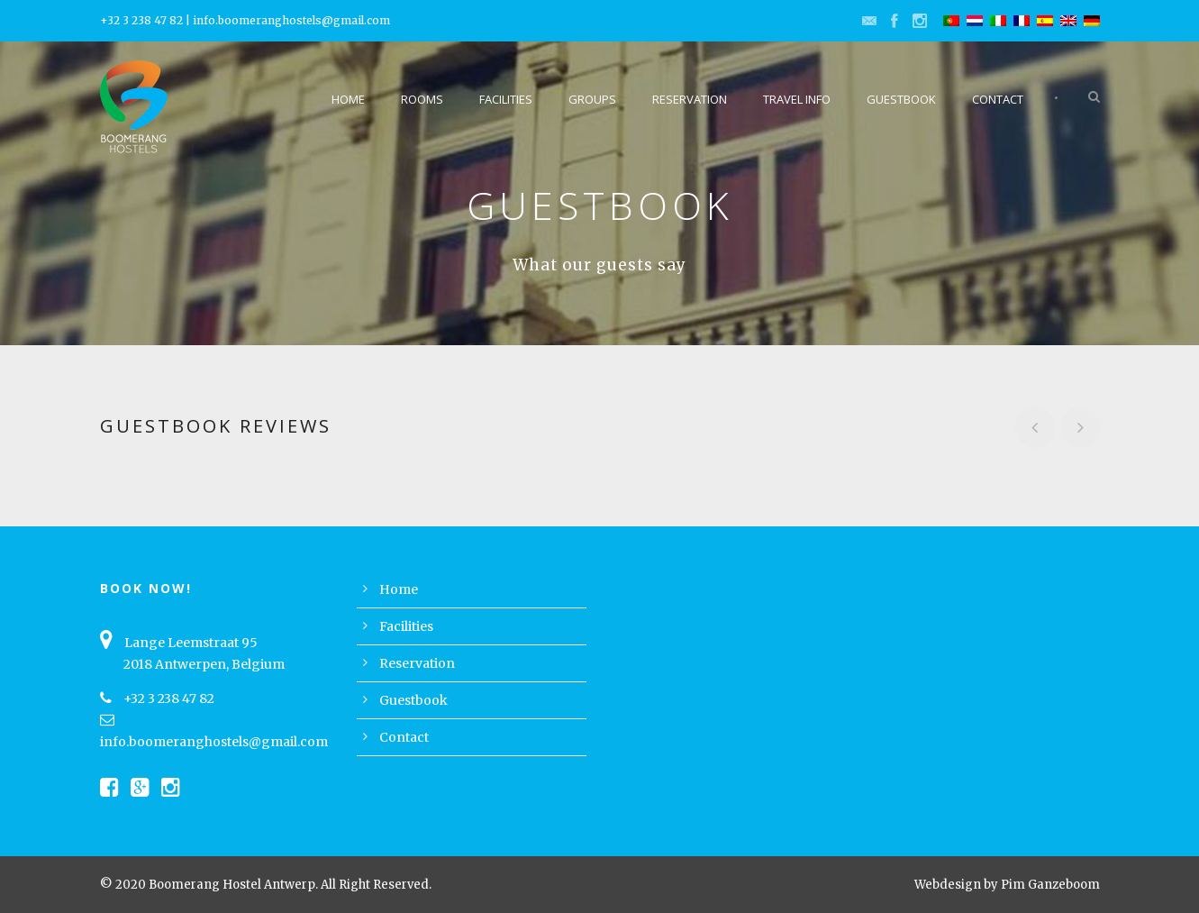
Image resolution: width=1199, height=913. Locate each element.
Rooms (422, 99)
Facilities (505, 99)
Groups (592, 99)
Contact (997, 99)
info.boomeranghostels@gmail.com (291, 20)
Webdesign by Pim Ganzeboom (1007, 884)
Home (348, 99)
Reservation (689, 99)
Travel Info (797, 99)
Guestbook (901, 99)
